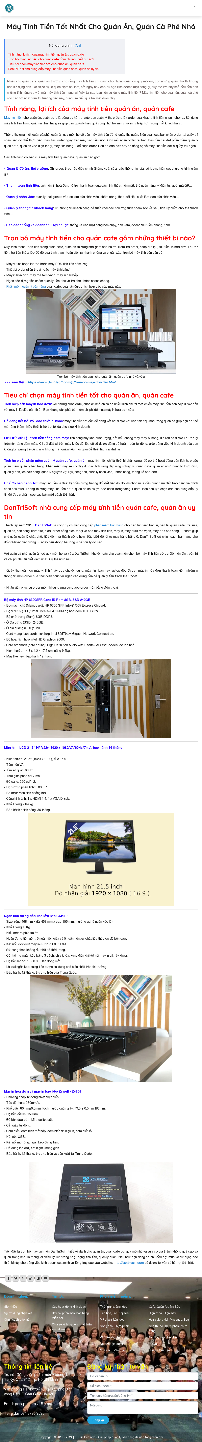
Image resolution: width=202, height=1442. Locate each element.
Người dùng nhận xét (18, 1313)
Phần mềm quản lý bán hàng (26, 286)
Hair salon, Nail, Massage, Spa (169, 1319)
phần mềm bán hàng (108, 525)
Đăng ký (98, 1420)
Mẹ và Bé (155, 1343)
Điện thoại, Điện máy (162, 1313)
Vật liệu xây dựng (111, 1337)
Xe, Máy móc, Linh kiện (163, 1337)
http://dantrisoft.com (129, 1262)
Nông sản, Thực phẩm (114, 1326)
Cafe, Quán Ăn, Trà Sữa (164, 1306)
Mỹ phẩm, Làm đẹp (112, 1319)
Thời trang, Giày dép (113, 1306)
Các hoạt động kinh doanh (69, 1306)
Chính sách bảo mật (17, 1319)
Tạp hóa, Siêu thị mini (114, 1313)
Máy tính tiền (13, 117)
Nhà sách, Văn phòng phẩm (118, 1350)
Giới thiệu (10, 1306)
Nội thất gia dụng (111, 1343)
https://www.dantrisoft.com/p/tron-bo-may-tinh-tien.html (71, 382)
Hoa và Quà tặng (160, 1350)
